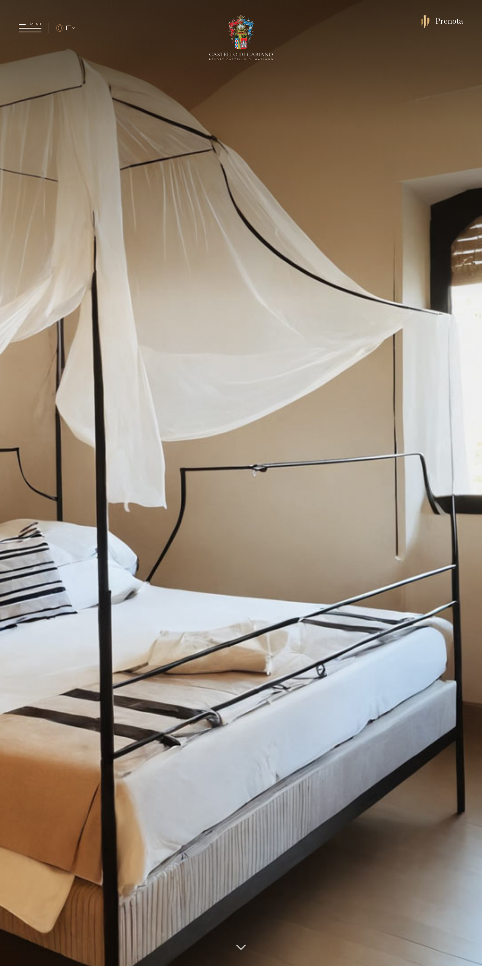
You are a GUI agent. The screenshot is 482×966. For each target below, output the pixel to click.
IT (66, 27)
